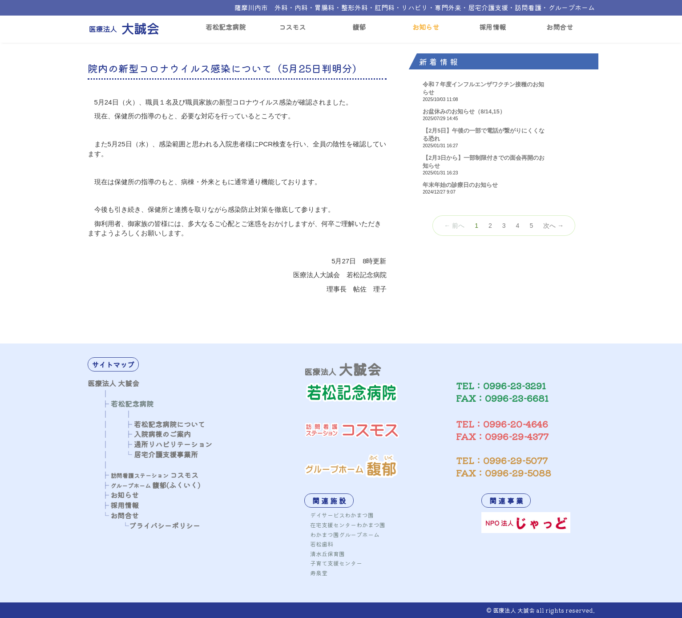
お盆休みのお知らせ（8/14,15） (464, 111)
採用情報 (492, 27)
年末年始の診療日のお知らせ (460, 185)
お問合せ (559, 27)
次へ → (553, 225)
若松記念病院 (226, 27)
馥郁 (359, 27)
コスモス (292, 27)
